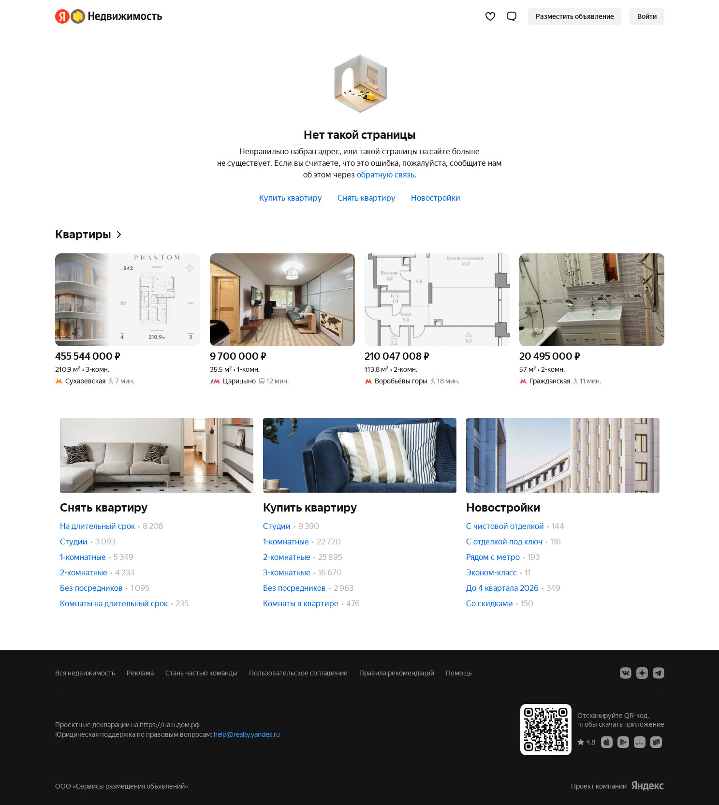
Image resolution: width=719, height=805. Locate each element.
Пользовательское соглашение (298, 673)
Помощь (459, 673)
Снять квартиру (366, 198)
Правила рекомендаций (396, 673)
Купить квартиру (290, 198)
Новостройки (435, 198)
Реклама (140, 673)
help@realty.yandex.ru (247, 734)
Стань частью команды (201, 673)
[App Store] (607, 742)
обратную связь (385, 174)
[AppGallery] (640, 742)
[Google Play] (623, 742)
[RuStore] (656, 742)
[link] (647, 16)
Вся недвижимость (85, 673)
